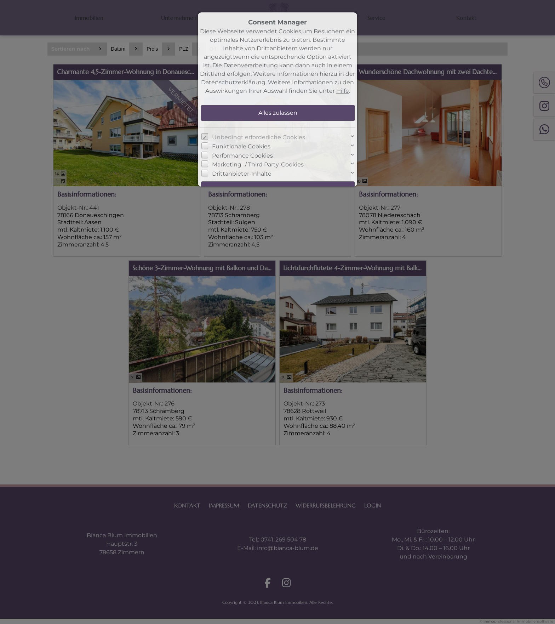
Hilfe (342, 90)
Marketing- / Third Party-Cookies (258, 164)
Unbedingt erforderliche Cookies (258, 137)
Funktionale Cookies (241, 146)
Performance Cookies (242, 155)
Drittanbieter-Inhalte (241, 173)
